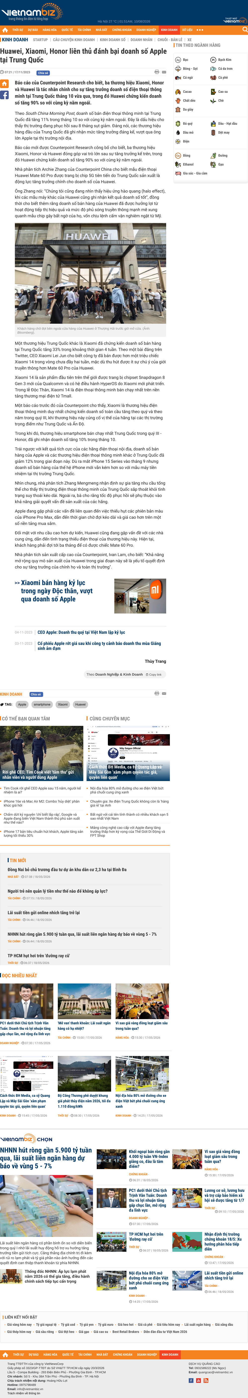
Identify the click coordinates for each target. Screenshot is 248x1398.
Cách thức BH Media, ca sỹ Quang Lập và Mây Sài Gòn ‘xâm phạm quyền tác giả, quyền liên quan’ (125, 772)
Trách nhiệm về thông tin (23, 1393)
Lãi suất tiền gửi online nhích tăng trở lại (44, 912)
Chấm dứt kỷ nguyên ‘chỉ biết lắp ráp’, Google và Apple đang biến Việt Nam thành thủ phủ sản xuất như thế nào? (42, 819)
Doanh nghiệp (9, 1043)
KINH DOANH (169, 30)
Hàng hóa (122, 1037)
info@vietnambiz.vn (30, 1389)
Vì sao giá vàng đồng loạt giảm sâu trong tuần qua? (142, 1026)
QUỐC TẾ (67, 30)
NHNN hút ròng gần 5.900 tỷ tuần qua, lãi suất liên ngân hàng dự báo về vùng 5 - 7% (82, 934)
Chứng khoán (138, 1174)
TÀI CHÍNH (84, 30)
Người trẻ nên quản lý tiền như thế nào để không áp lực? (58, 891)
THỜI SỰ (17, 30)
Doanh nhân (142, 40)
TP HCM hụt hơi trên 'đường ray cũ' (39, 955)
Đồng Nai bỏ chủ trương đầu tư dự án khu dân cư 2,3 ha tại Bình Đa (67, 869)
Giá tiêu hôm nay (168, 1324)
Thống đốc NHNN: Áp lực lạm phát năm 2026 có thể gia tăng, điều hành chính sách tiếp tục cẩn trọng (57, 1276)
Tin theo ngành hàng (198, 45)
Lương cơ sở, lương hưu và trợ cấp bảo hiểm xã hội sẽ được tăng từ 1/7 (225, 1195)
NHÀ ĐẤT (101, 30)
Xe (189, 40)
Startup (40, 40)
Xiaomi (62, 704)
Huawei (80, 704)
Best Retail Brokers (126, 1332)
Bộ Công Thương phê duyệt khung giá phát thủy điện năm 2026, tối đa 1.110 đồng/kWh (84, 1101)
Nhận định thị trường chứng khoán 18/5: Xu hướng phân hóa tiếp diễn (223, 1242)
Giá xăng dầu (224, 1324)
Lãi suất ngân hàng (198, 1324)
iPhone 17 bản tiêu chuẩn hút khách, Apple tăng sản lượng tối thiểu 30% (43, 834)
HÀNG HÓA (50, 30)
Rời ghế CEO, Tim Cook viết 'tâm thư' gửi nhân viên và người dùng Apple (38, 775)
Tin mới (18, 860)
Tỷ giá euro (105, 1324)
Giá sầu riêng (45, 1332)
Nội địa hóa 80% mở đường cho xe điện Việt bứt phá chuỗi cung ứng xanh (126, 790)
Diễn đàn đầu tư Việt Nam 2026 (165, 1332)
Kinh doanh (15, 40)
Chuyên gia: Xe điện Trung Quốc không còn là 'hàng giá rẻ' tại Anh (129, 804)
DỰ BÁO (33, 30)
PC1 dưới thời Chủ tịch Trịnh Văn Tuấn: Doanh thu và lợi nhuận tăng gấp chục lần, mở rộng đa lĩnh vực (25, 1028)
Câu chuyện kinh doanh (74, 40)
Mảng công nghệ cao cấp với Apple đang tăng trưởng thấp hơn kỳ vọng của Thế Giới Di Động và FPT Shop (127, 832)
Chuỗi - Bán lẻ (169, 40)
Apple (22, 704)
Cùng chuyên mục (110, 719)
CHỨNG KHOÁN (122, 30)
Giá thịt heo (66, 1332)
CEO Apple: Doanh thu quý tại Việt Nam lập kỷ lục (81, 632)
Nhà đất (13, 877)
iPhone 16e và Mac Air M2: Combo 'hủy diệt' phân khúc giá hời (42, 804)
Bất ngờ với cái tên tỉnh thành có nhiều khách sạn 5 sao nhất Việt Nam (129, 817)
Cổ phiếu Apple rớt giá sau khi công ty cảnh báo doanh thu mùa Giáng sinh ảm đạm (99, 646)
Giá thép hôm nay (19, 1332)
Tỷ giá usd (68, 1324)
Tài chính (14, 898)
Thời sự (13, 963)
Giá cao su (101, 1332)
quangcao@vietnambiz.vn (215, 1372)
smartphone (42, 704)
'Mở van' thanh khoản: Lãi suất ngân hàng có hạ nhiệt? (84, 1026)
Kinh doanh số (112, 40)
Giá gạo (84, 1332)
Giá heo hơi (125, 1324)
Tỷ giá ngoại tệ (46, 1324)
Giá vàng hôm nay (19, 1324)
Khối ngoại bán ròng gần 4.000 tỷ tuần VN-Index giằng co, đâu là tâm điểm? (149, 1159)
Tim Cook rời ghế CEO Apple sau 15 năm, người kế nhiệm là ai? (42, 790)
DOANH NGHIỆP (146, 30)
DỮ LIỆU (187, 30)
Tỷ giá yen (87, 1324)
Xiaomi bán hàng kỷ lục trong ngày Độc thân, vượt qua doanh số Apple (57, 591)
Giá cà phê (145, 1324)
